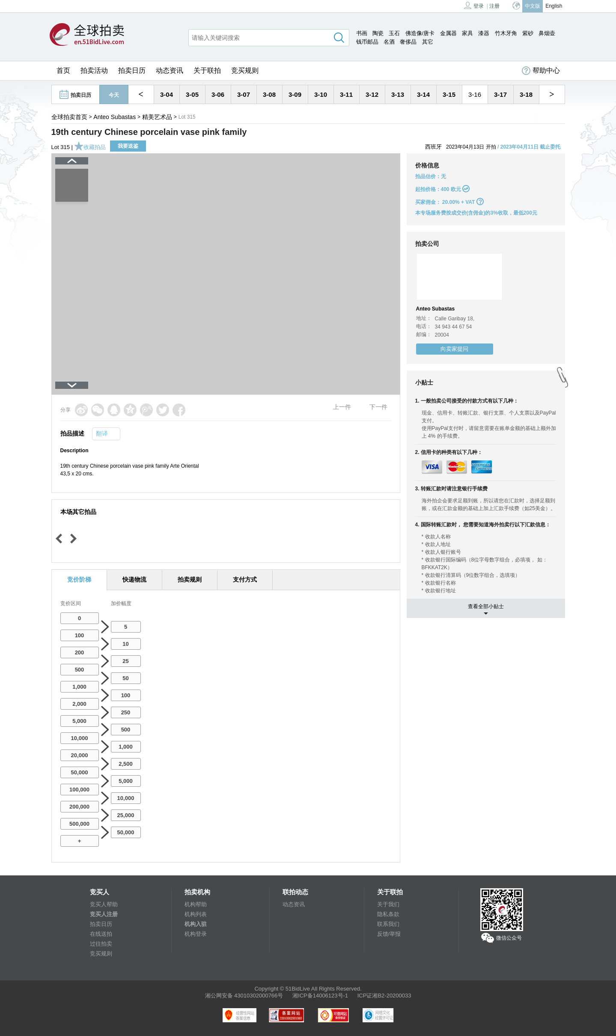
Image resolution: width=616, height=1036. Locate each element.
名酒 (389, 42)
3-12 (372, 94)
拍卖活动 (94, 70)
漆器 (483, 33)
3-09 (295, 94)
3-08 (269, 94)
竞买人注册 (104, 914)
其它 (427, 42)
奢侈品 (408, 42)
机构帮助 (196, 904)
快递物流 (134, 579)
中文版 (532, 6)
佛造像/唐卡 (420, 33)
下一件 (378, 406)
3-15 (449, 94)
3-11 (346, 94)
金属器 (448, 33)
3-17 (500, 94)
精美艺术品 (157, 116)
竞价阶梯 (79, 579)
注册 (494, 6)
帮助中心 (541, 70)
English (553, 6)
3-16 (474, 94)
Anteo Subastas (114, 116)
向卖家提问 (454, 349)
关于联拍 (207, 70)
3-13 (397, 94)
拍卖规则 (190, 579)
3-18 (526, 94)
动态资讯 (169, 70)
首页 (63, 70)
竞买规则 (245, 70)
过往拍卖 (101, 943)
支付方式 (245, 579)
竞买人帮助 (104, 904)
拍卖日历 (132, 70)
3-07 (243, 94)
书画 (361, 33)
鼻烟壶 (547, 33)
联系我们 (388, 924)
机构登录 (196, 934)
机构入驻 (196, 924)
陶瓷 (378, 33)
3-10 (320, 94)
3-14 (423, 94)
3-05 (192, 94)
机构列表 (196, 914)
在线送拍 (101, 934)
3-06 (217, 94)
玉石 (394, 33)
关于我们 (388, 904)
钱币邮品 (367, 42)
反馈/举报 (389, 934)
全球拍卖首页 (69, 116)
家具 (467, 33)
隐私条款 (388, 914)
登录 (474, 5)
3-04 (166, 94)
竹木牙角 (506, 33)
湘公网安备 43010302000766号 (244, 995)
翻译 (102, 433)
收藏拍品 (90, 147)
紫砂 (527, 33)
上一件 (342, 406)
